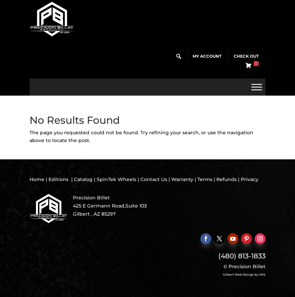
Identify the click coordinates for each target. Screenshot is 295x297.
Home (36, 179)
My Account (207, 56)
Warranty (182, 179)
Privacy (249, 179)
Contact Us (153, 179)
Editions (58, 179)
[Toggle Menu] (256, 87)
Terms (204, 179)
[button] (179, 56)
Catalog (83, 179)
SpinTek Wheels (116, 179)
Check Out (246, 56)
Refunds (226, 179)
